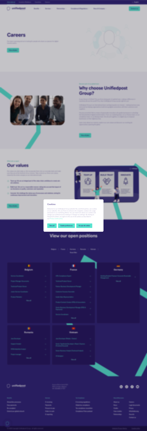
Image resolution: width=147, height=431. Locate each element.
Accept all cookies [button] (84, 225)
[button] (66, 225)
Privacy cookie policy (56, 218)
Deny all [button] (52, 225)
